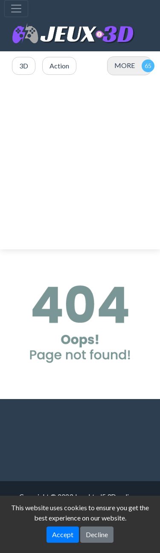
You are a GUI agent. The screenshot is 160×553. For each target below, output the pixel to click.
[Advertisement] (80, 163)
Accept (62, 534)
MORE (124, 65)
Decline (97, 534)
